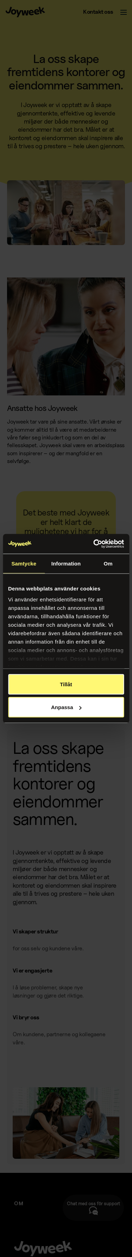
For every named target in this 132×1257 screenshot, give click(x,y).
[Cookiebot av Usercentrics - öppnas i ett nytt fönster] (94, 544)
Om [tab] (108, 563)
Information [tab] (66, 563)
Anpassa (66, 707)
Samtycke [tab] (23, 563)
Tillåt (66, 684)
